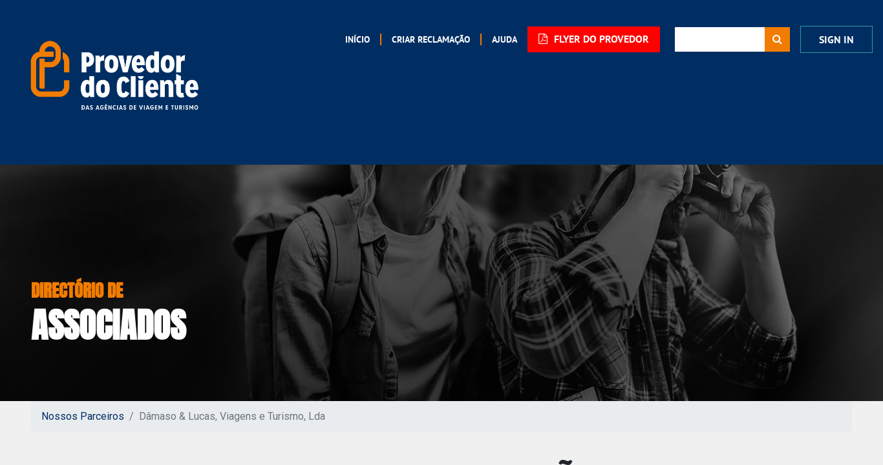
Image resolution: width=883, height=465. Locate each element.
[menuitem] (357, 39)
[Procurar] (777, 39)
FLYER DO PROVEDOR (593, 39)
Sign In (836, 39)
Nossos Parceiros (82, 416)
